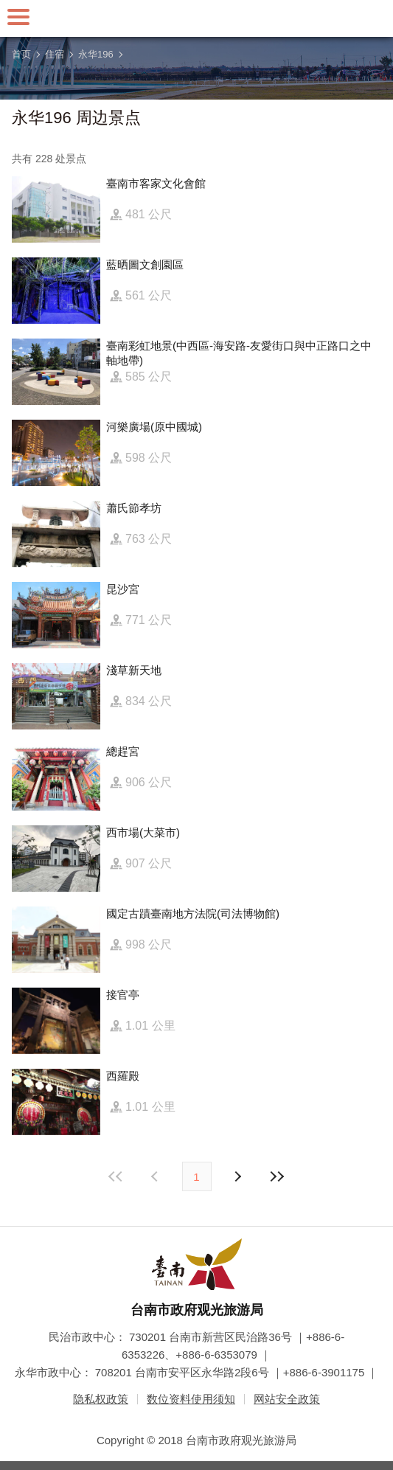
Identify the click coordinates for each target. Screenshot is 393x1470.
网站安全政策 (287, 1399)
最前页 (116, 1176)
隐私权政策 (100, 1399)
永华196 (96, 54)
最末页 (277, 1176)
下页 (156, 1176)
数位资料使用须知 (191, 1399)
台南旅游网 (196, 18)
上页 (237, 1176)
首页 (21, 54)
